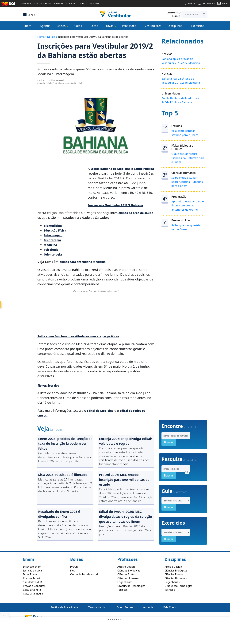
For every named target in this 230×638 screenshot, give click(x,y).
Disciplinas (175, 26)
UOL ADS (94, 3)
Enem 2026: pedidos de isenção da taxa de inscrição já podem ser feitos (65, 445)
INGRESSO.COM (29, 3)
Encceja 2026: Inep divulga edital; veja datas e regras (124, 443)
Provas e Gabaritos (34, 598)
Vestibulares (153, 26)
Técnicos (122, 601)
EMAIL (223, 3)
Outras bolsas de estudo (84, 586)
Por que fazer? (31, 590)
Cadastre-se (174, 12)
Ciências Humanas (128, 590)
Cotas (78, 26)
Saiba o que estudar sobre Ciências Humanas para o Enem (187, 182)
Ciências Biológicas (128, 582)
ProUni (74, 578)
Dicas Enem (30, 586)
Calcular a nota (32, 601)
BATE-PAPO (206, 3)
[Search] (194, 14)
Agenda (45, 26)
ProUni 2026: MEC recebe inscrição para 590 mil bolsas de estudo (126, 484)
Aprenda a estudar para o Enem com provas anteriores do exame (187, 205)
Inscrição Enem (32, 578)
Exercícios (197, 26)
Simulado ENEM (32, 594)
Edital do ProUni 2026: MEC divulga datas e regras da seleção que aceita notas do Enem (125, 527)
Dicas (94, 26)
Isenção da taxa (32, 582)
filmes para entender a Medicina (86, 262)
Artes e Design (126, 578)
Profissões (129, 26)
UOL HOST (45, 3)
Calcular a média (33, 605)
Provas (108, 26)
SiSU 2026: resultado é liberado (59, 481)
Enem (27, 26)
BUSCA (188, 3)
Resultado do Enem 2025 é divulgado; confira (63, 521)
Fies (72, 582)
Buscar (168, 454)
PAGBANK (59, 3)
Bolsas (61, 26)
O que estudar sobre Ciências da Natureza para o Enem (188, 158)
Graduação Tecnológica (131, 598)
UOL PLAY (82, 3)
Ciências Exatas (126, 586)
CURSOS (70, 3)
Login (176, 16)
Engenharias (124, 594)
